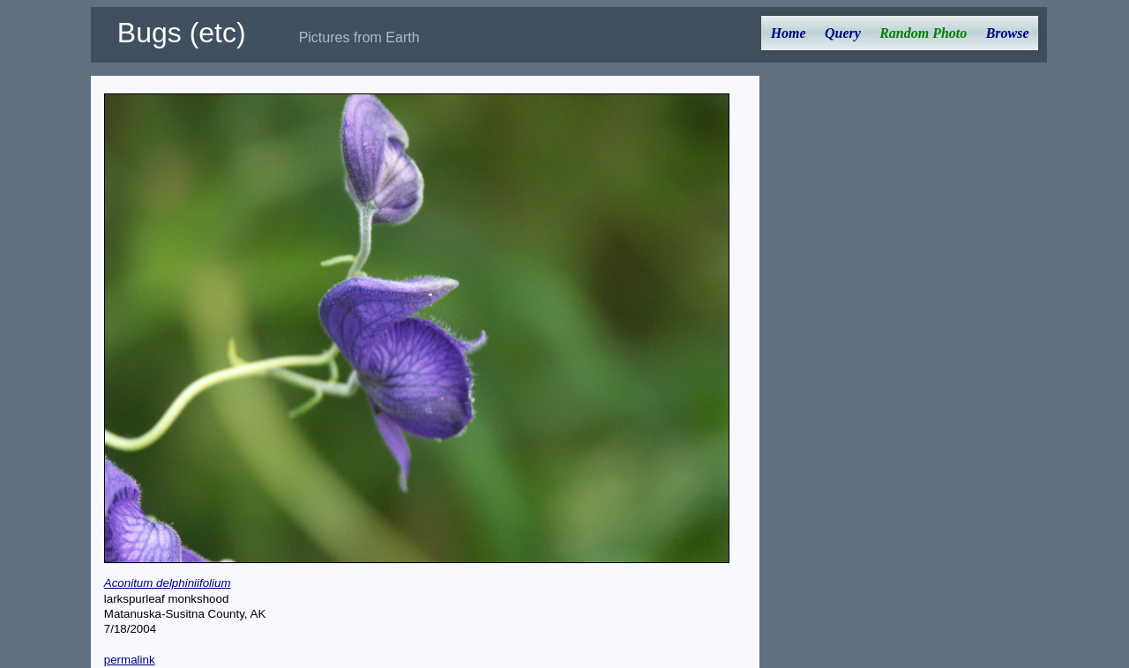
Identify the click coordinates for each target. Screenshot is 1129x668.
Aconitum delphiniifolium (167, 583)
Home (788, 33)
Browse (1007, 33)
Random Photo (923, 33)
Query (843, 33)
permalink (129, 659)
